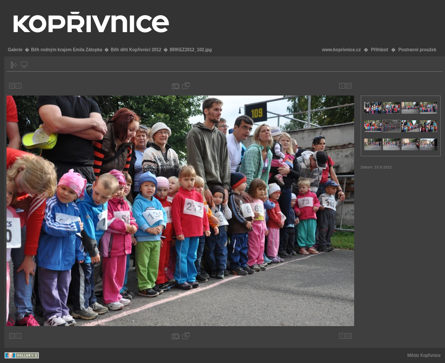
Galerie (15, 49)
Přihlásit (379, 49)
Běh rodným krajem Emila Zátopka (66, 49)
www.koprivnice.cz (341, 49)
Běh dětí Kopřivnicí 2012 (136, 49)
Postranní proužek (417, 49)
